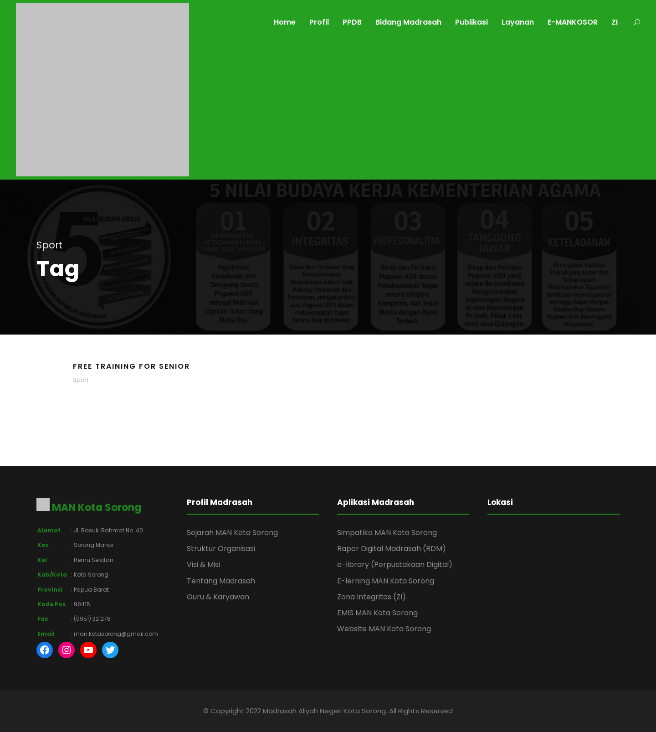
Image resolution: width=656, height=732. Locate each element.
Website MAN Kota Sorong (384, 629)
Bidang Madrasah (408, 22)
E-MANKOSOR (573, 22)
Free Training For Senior (131, 366)
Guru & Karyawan (218, 597)
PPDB (352, 22)
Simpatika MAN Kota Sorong (387, 532)
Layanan (518, 22)
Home (285, 22)
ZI (614, 22)
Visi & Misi (203, 564)
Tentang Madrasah (221, 581)
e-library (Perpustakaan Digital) (394, 564)
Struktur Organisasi (221, 548)
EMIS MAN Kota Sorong (377, 613)
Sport (81, 380)
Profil (319, 22)
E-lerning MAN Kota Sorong (385, 581)
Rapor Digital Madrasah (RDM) (391, 548)
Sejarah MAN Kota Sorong (232, 532)
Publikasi (471, 22)
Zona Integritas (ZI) (371, 597)
